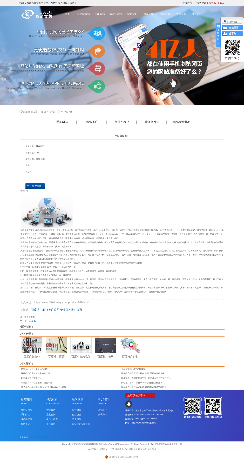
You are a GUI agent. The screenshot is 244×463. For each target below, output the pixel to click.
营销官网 (50, 409)
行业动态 (76, 414)
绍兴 (117, 449)
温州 (131, 449)
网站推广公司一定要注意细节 (34, 369)
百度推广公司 (51, 309)
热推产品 (92, 449)
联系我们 (102, 414)
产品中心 (55, 111)
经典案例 (165, 14)
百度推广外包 (130, 356)
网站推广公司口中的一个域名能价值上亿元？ (141, 382)
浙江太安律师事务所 (39, 437)
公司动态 (76, 409)
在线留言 (234, 27)
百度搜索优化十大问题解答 (133, 369)
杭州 (149, 449)
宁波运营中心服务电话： (203, 2)
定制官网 (50, 414)
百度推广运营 (56, 356)
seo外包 (32, 321)
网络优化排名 (182, 122)
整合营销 (148, 14)
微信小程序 (116, 14)
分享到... (233, 33)
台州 (135, 449)
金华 (145, 449)
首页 (67, 14)
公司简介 (102, 409)
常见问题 (76, 419)
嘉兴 (121, 449)
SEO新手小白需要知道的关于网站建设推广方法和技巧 (146, 378)
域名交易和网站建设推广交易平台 (36, 382)
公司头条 (181, 14)
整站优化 (132, 14)
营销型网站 (83, 14)
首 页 (43, 111)
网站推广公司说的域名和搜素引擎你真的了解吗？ (143, 387)
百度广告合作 (32, 356)
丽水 (140, 449)
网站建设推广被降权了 (31, 378)
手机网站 (100, 14)
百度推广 (36, 309)
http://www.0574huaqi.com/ (144, 423)
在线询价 (35, 186)
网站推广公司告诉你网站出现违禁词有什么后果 (142, 373)
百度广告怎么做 (81, 356)
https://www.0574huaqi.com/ (116, 444)
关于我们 (197, 14)
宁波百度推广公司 (71, 309)
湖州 (154, 449)
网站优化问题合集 (81, 424)
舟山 (126, 449)
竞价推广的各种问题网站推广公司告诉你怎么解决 (43, 387)
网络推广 (68, 111)
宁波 (112, 449)
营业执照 (178, 444)
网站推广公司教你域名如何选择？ (36, 373)
